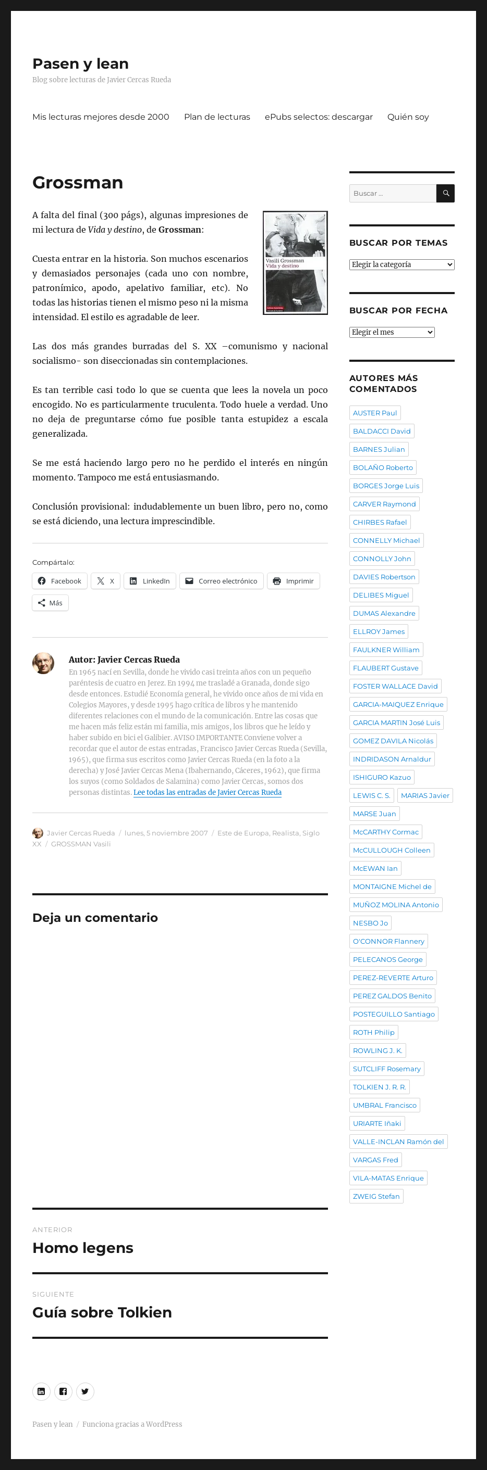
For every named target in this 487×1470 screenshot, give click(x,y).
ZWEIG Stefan (376, 1196)
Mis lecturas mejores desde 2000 (100, 117)
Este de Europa (243, 833)
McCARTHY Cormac (386, 832)
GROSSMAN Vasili (81, 844)
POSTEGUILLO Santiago (394, 1014)
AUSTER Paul (375, 413)
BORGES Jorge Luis (386, 485)
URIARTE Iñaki (377, 1123)
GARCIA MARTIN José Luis (396, 722)
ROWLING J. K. (378, 1050)
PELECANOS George (388, 959)
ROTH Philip (374, 1032)
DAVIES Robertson (384, 577)
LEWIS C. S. (372, 795)
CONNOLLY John (382, 558)
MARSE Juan (374, 813)
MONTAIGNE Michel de (392, 886)
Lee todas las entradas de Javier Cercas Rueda (207, 792)
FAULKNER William (386, 649)
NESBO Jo (370, 923)
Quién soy (408, 117)
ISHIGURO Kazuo (382, 777)
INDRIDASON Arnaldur (392, 759)
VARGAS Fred (375, 1160)
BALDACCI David (382, 431)
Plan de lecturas (217, 117)
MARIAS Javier (425, 795)
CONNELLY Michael (386, 540)
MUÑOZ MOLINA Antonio (396, 905)
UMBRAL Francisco (385, 1105)
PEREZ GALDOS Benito (392, 996)
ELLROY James (379, 631)
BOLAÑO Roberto (383, 467)
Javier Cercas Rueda (81, 833)
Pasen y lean (80, 63)
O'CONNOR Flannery (388, 941)
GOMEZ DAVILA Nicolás (393, 741)
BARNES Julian (379, 449)
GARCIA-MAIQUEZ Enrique (398, 704)
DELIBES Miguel (381, 595)
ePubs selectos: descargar (319, 117)
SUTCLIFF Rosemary (387, 1069)
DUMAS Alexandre (384, 613)
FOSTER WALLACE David (395, 686)
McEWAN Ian (375, 868)
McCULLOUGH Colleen (392, 850)
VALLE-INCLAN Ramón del (398, 1141)
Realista (285, 833)
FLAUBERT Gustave (386, 668)
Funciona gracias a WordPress (132, 1424)
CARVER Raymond (384, 504)
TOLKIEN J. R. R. (379, 1087)
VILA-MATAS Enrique (388, 1178)
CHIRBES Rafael (380, 522)
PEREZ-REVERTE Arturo (393, 977)
